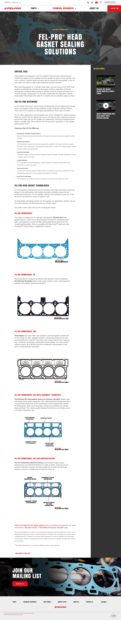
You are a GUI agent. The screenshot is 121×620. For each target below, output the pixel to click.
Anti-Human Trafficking (24, 613)
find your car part (31, 527)
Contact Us (89, 602)
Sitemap (104, 602)
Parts (33, 8)
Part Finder (47, 602)
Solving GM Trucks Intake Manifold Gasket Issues (104, 91)
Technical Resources (62, 8)
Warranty (32, 613)
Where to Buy (110, 2)
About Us (93, 8)
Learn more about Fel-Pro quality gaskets (29, 525)
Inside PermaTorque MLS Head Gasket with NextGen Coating (105, 115)
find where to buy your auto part (51, 527)
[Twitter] (92, 3)
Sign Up (19, 584)
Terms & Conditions (14, 613)
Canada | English (11, 2)
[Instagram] (101, 3)
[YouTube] (96, 3)
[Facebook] (88, 3)
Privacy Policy (6, 613)
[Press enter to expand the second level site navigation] (38, 8)
